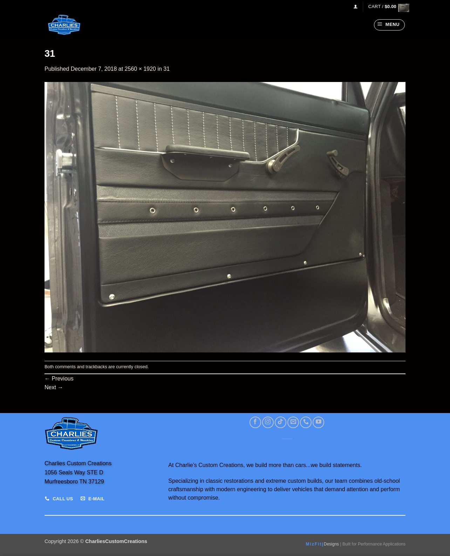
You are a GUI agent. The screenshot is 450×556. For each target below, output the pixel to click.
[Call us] (306, 422)
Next (54, 387)
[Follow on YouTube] (318, 422)
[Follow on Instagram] (268, 422)
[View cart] (386, 6)
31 (166, 69)
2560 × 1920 (140, 69)
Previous (59, 379)
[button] (355, 6)
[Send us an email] (293, 422)
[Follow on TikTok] (280, 422)
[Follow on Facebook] (255, 422)
